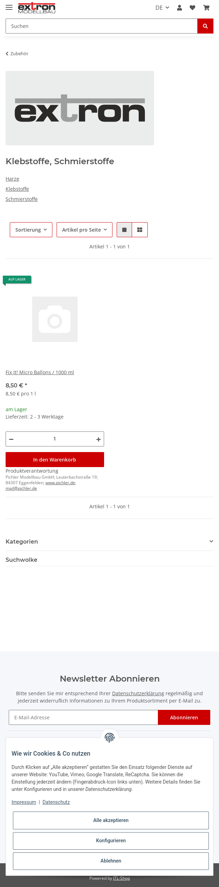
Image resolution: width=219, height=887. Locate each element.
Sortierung (28, 229)
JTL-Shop (121, 878)
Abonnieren (184, 717)
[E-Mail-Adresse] (83, 717)
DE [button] (159, 8)
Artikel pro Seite (81, 229)
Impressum (24, 802)
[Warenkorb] (206, 8)
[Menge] (55, 439)
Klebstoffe (17, 189)
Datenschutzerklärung (138, 693)
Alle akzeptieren (111, 820)
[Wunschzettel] (192, 8)
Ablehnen (111, 861)
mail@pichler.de (21, 488)
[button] (179, 8)
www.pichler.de (60, 483)
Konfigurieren (111, 840)
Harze (12, 178)
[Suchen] (102, 26)
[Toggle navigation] (9, 4)
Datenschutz (56, 802)
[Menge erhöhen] (98, 439)
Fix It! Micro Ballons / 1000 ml (40, 372)
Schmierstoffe (22, 199)
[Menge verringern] (11, 439)
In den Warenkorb (54, 459)
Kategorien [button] (22, 541)
